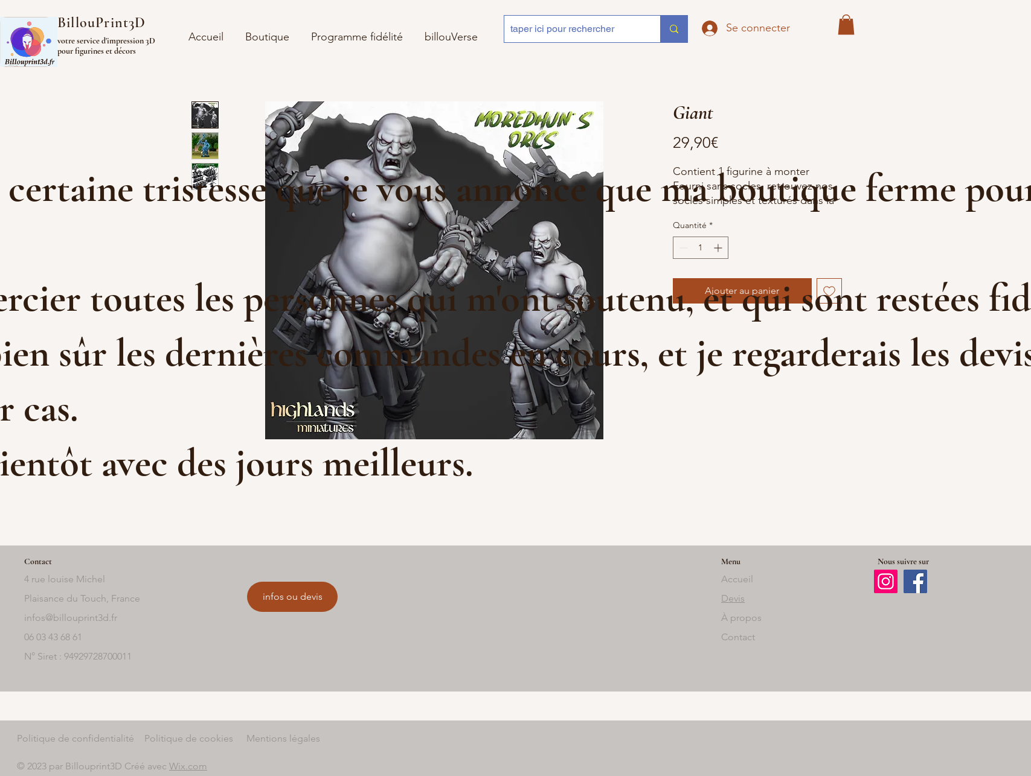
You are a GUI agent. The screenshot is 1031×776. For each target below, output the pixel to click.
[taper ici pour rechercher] (572, 29)
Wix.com (188, 766)
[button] (451, 31)
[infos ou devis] (292, 597)
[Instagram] (886, 581)
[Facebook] (915, 581)
